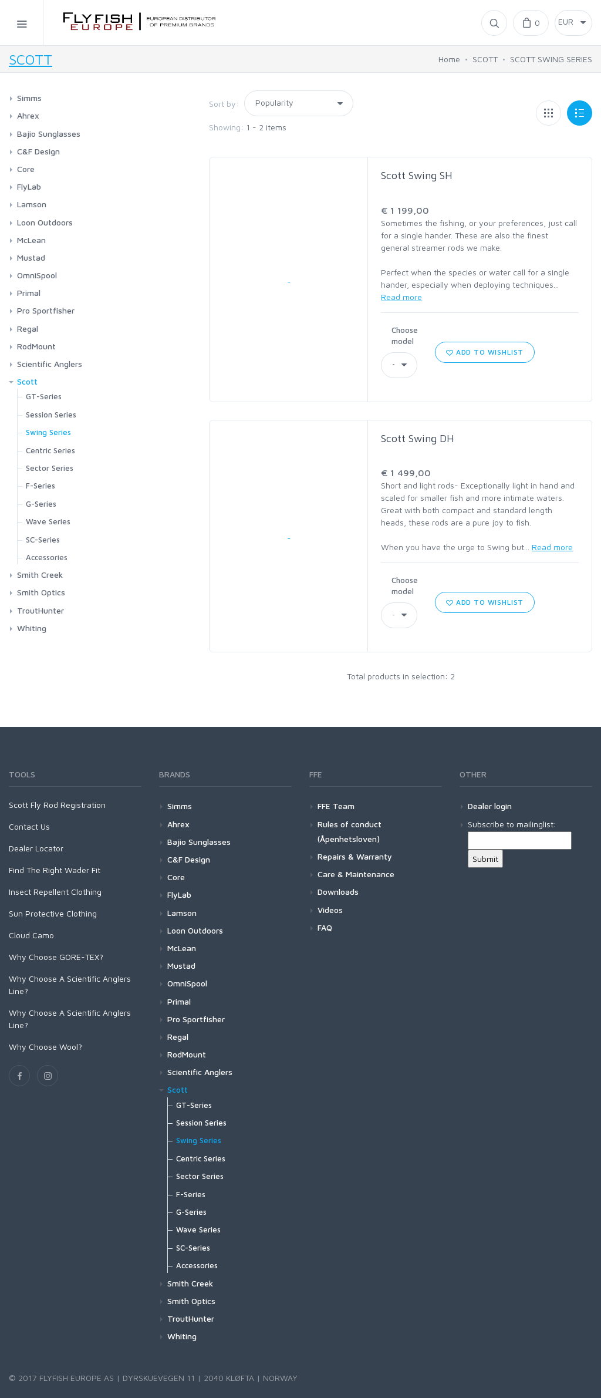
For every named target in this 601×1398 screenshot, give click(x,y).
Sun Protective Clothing (53, 913)
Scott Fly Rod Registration (57, 805)
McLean (31, 240)
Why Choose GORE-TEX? (56, 957)
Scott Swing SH (417, 175)
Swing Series (48, 432)
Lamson (31, 204)
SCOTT (30, 59)
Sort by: (224, 104)
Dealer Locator (36, 848)
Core (26, 169)
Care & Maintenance (356, 874)
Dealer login (490, 806)
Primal (28, 293)
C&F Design (38, 151)
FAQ (325, 927)
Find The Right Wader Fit (54, 870)
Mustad (31, 257)
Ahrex (28, 115)
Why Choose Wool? (45, 1047)
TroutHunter (40, 610)
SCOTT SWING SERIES (551, 59)
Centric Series (50, 450)
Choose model (404, 335)
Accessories (46, 557)
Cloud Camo (31, 935)
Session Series (51, 414)
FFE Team (336, 806)
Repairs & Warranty (355, 856)
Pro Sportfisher (46, 310)
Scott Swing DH (417, 438)
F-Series (40, 485)
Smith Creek (40, 575)
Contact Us (29, 826)
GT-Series (44, 396)
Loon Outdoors (45, 222)
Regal (27, 329)
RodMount (36, 346)
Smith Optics (41, 592)
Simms (29, 98)
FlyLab (29, 186)
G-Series (41, 503)
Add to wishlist (485, 352)
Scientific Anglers (49, 364)
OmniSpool (37, 275)
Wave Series (48, 521)
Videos (330, 910)
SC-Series (43, 539)
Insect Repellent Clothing (55, 892)
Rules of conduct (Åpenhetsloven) (349, 831)
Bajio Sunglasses (48, 134)
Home (449, 59)
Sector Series (49, 468)
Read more (401, 297)
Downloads (338, 892)
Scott (27, 381)
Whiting (31, 628)
